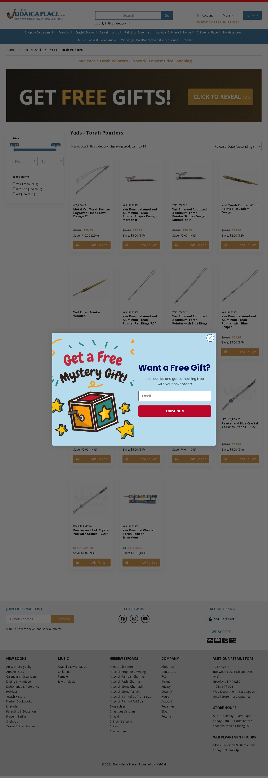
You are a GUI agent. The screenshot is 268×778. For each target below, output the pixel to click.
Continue (175, 411)
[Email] (174, 396)
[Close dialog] (210, 338)
